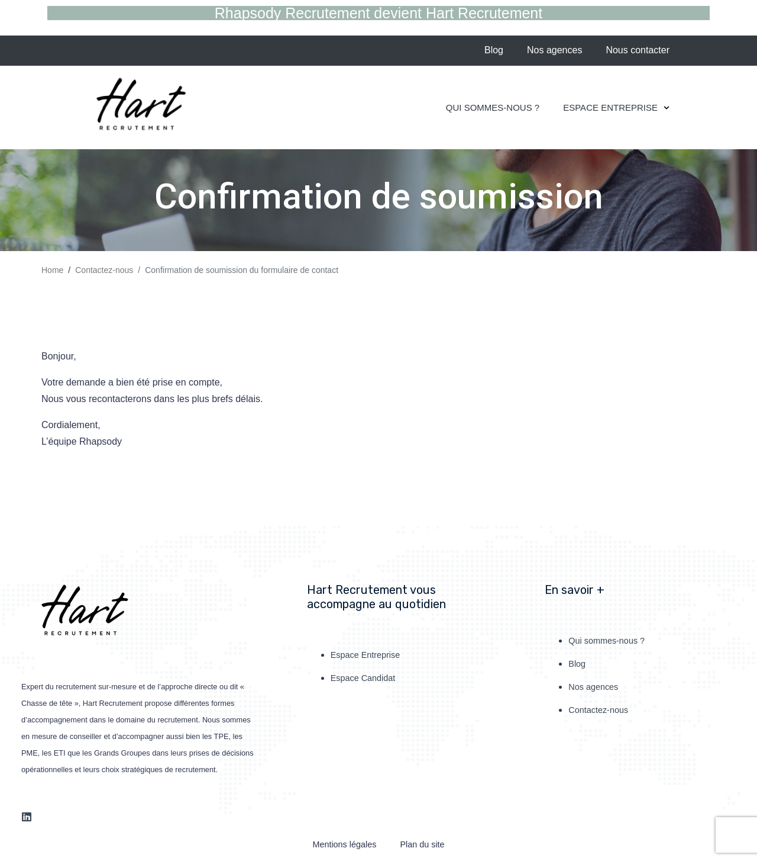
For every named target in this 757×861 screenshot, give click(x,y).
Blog (493, 50)
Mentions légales (344, 844)
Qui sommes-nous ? (492, 107)
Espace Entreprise (616, 107)
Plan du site (422, 844)
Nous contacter (637, 50)
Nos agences (554, 50)
